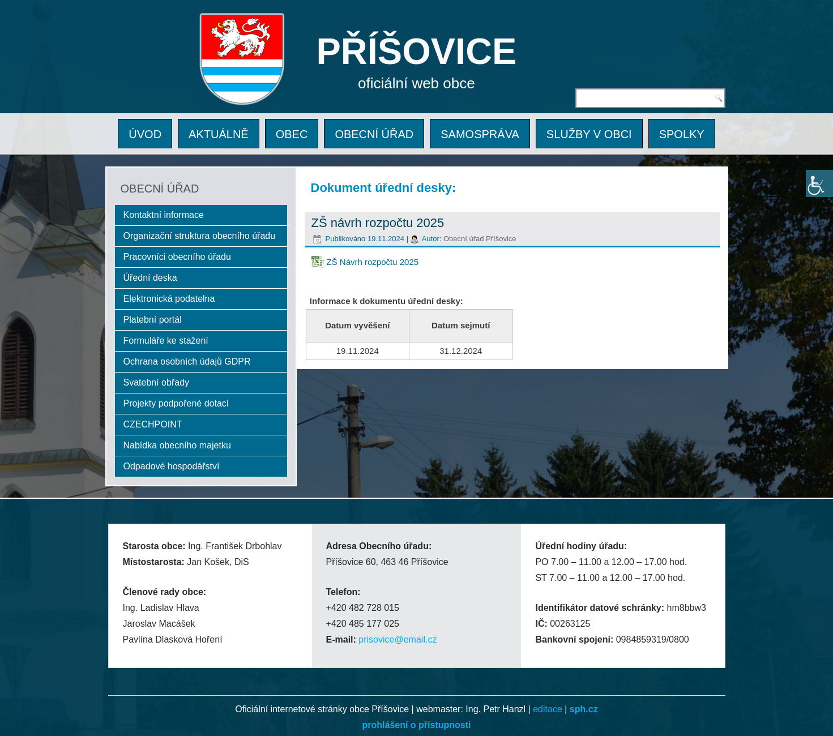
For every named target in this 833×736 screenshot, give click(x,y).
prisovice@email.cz (397, 639)
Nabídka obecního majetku (177, 445)
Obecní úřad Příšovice (479, 238)
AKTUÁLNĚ (219, 134)
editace (547, 709)
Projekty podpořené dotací (176, 403)
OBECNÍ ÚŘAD (374, 134)
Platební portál (152, 319)
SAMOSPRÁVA (480, 134)
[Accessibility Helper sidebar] (819, 183)
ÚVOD (145, 134)
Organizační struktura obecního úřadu (199, 236)
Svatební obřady (156, 382)
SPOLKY (681, 134)
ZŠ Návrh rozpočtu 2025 (373, 262)
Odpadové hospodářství (171, 466)
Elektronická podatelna (169, 298)
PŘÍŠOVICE (417, 51)
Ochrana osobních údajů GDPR (187, 361)
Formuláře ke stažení (165, 340)
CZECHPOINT (152, 424)
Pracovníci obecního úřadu (177, 257)
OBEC (292, 134)
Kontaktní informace (163, 215)
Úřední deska (150, 278)
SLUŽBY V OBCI (589, 134)
